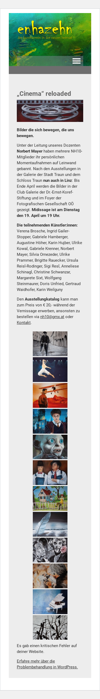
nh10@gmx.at (52, 316)
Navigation (77, 61)
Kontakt (24, 322)
